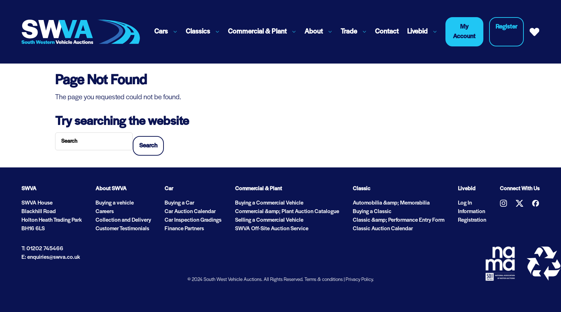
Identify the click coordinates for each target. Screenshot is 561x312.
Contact (387, 31)
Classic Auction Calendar (383, 229)
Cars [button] (161, 31)
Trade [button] (349, 31)
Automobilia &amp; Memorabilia (391, 203)
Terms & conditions (323, 279)
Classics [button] (198, 31)
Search (148, 145)
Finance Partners (184, 229)
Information (471, 212)
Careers (105, 212)
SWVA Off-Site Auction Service (271, 229)
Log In (465, 203)
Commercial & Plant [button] (257, 31)
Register (506, 27)
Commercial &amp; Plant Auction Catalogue (287, 212)
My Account (464, 32)
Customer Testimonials (122, 229)
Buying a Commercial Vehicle (269, 203)
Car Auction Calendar (190, 212)
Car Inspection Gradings (193, 220)
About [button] (313, 31)
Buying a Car (179, 203)
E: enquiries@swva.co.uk (50, 257)
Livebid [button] (417, 31)
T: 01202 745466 (42, 249)
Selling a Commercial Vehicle (269, 220)
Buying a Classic (372, 212)
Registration (472, 220)
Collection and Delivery (123, 220)
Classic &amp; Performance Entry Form (398, 220)
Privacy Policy (359, 279)
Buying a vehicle (115, 203)
